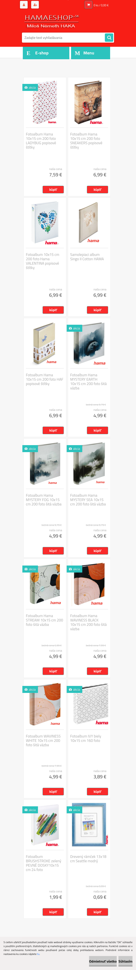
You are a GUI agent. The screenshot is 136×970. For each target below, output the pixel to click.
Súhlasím (125, 961)
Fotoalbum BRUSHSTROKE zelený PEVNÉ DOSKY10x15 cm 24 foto (43, 863)
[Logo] (52, 21)
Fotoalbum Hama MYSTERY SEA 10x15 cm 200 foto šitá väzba (88, 499)
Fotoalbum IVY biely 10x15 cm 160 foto (85, 738)
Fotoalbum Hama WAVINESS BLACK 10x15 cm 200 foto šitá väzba (88, 622)
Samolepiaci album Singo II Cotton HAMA (87, 256)
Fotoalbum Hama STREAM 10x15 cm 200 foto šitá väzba (44, 620)
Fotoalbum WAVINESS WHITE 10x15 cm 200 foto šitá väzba (43, 740)
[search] (109, 38)
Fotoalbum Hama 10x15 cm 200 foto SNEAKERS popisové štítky (86, 140)
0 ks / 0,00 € (101, 5)
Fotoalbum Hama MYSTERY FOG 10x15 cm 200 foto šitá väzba (43, 499)
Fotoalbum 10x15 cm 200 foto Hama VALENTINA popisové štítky (42, 261)
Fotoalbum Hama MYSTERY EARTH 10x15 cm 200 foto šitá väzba (88, 381)
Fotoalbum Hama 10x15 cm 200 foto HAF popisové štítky (44, 379)
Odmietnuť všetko (103, 961)
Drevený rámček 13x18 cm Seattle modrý (88, 858)
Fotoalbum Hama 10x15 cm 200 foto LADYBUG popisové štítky (41, 140)
